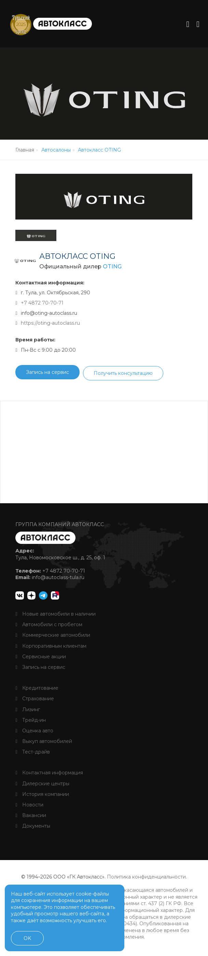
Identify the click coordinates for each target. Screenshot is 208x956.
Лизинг (27, 711)
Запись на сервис (47, 374)
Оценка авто (34, 732)
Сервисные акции (40, 658)
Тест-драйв (32, 753)
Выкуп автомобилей (43, 743)
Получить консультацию (123, 375)
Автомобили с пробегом (48, 626)
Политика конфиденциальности (146, 878)
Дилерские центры (42, 785)
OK (27, 938)
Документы (32, 828)
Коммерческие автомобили (52, 637)
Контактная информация (49, 774)
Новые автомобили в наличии (55, 616)
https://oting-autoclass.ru (50, 325)
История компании (42, 796)
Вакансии (30, 817)
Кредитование (36, 690)
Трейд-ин (30, 722)
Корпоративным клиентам (50, 648)
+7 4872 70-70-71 (42, 304)
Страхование (34, 700)
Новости (29, 806)
